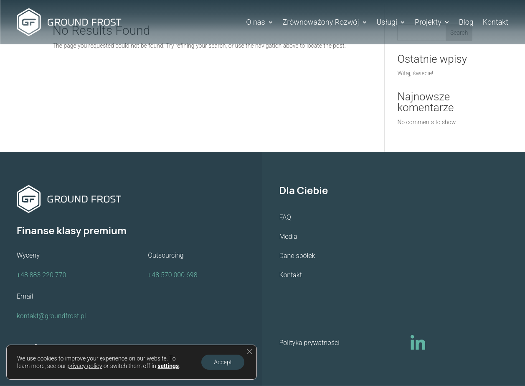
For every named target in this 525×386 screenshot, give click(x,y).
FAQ (285, 217)
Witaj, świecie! (415, 73)
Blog (466, 22)
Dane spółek (297, 256)
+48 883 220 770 (41, 275)
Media (288, 236)
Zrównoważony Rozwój (321, 22)
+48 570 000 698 (172, 275)
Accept (223, 362)
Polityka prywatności (309, 343)
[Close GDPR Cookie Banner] (249, 351)
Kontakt (495, 22)
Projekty (428, 22)
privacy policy (85, 366)
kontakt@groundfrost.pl (51, 316)
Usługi (387, 22)
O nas (255, 22)
